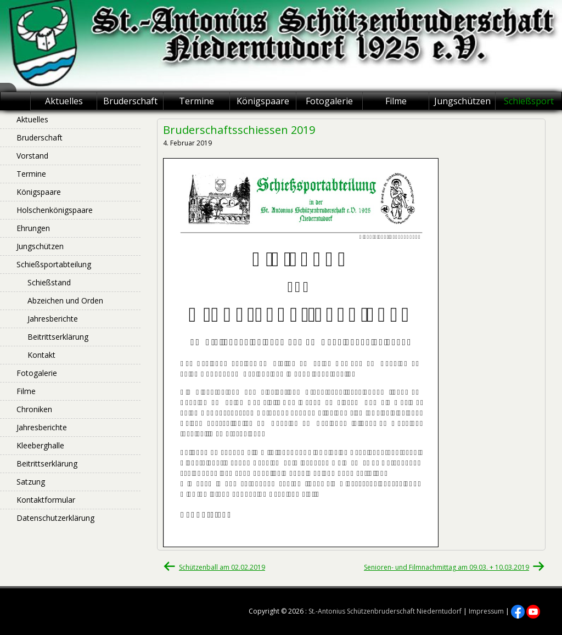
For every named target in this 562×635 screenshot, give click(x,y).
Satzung (30, 481)
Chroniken (34, 409)
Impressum (486, 611)
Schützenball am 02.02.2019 (222, 567)
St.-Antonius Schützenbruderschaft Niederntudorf (385, 611)
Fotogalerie (329, 101)
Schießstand (49, 282)
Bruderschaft (130, 101)
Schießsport (529, 101)
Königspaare (263, 101)
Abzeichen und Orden (65, 300)
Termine (196, 101)
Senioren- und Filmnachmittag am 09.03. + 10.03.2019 (446, 567)
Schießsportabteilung (53, 264)
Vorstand (32, 155)
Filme (396, 101)
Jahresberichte (52, 318)
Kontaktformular (45, 499)
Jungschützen (462, 101)
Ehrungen (33, 228)
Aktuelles (64, 101)
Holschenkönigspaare (54, 210)
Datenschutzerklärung (55, 518)
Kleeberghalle (40, 445)
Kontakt (41, 355)
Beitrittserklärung (57, 336)
